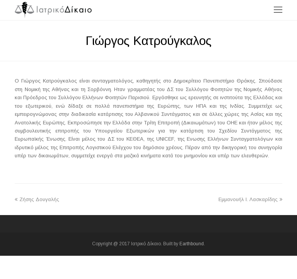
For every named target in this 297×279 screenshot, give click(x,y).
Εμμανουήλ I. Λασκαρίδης (250, 199)
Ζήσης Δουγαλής (37, 199)
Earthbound (191, 243)
